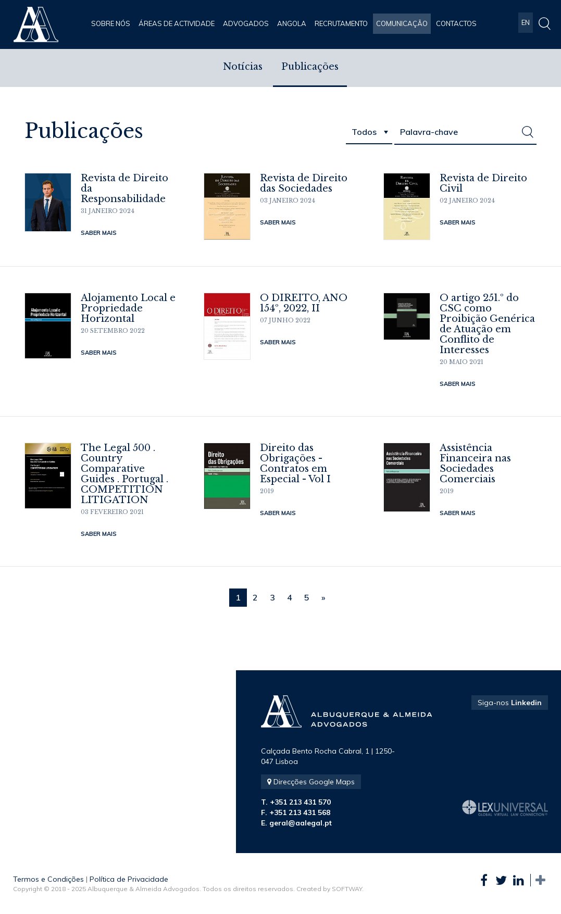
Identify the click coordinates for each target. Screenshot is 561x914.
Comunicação (402, 23)
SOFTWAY (347, 889)
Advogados (246, 23)
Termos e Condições (48, 879)
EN (525, 23)
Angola (291, 23)
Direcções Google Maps (311, 781)
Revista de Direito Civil (483, 183)
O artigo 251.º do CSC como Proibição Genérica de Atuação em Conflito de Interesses (487, 324)
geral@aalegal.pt (300, 823)
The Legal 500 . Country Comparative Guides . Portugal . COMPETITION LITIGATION (124, 474)
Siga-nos (510, 702)
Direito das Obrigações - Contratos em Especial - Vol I (295, 463)
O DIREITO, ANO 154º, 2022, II (303, 303)
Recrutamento (341, 23)
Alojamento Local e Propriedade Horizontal (128, 308)
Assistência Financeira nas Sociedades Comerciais (475, 463)
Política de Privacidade (129, 879)
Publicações (310, 67)
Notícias (243, 67)
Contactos (456, 23)
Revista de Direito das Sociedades (303, 183)
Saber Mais (99, 232)
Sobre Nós (110, 23)
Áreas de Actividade (177, 23)
